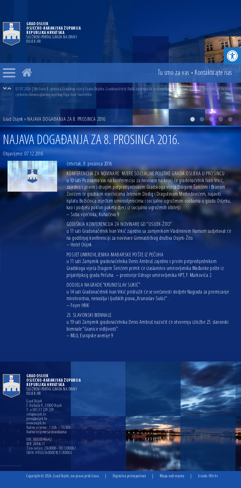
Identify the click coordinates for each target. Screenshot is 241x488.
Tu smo (174, 73)
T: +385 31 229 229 (40, 410)
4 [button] (220, 119)
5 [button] (230, 119)
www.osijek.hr (36, 423)
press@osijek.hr (37, 419)
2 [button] (202, 119)
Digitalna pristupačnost (129, 476)
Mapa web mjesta (172, 476)
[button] (232, 56)
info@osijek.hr (36, 414)
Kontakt (213, 73)
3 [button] (211, 119)
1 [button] (192, 119)
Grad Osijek (13, 119)
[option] (126, 92)
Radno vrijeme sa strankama (46, 432)
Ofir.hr (213, 476)
